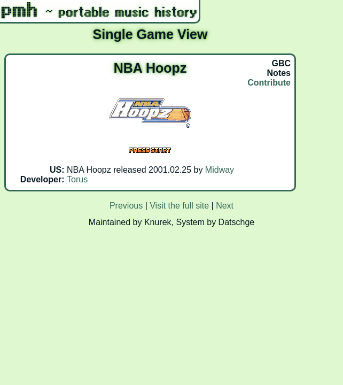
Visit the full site (179, 205)
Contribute (269, 82)
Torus (77, 179)
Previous (126, 205)
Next (224, 205)
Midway (219, 169)
